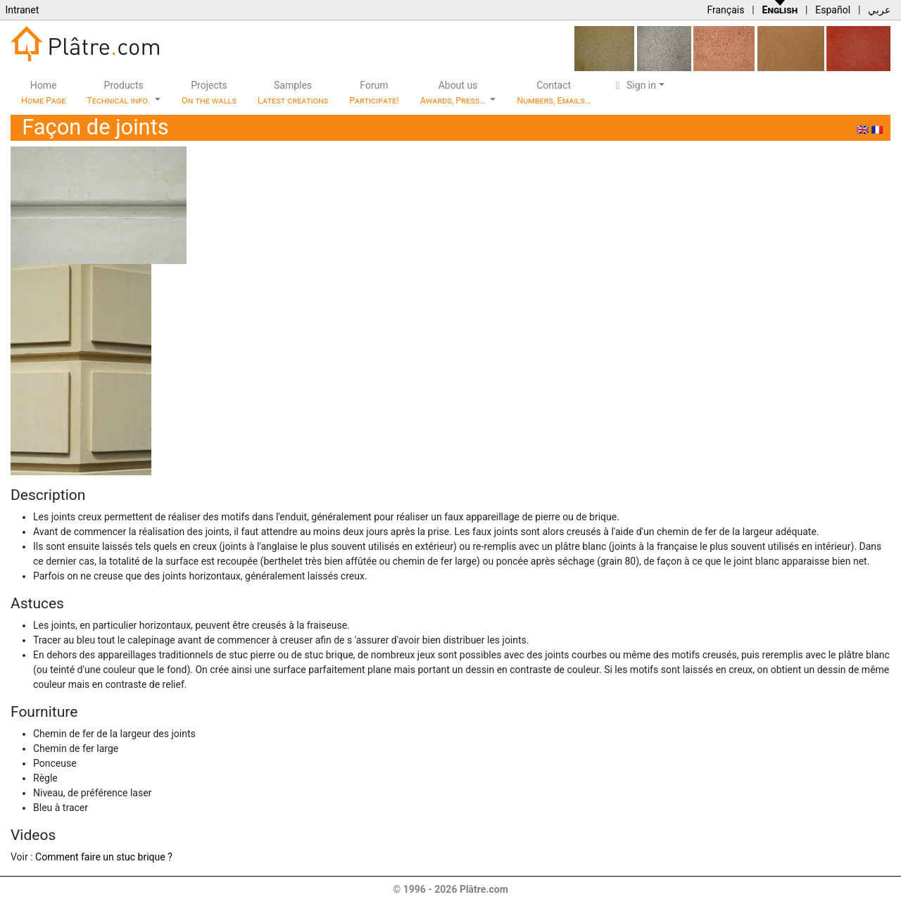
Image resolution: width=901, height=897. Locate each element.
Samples (293, 93)
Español (832, 9)
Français (725, 9)
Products (119, 93)
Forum (374, 93)
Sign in (634, 85)
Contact (554, 93)
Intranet (22, 9)
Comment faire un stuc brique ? (103, 856)
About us (454, 93)
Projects (209, 93)
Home (43, 93)
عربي (879, 9)
